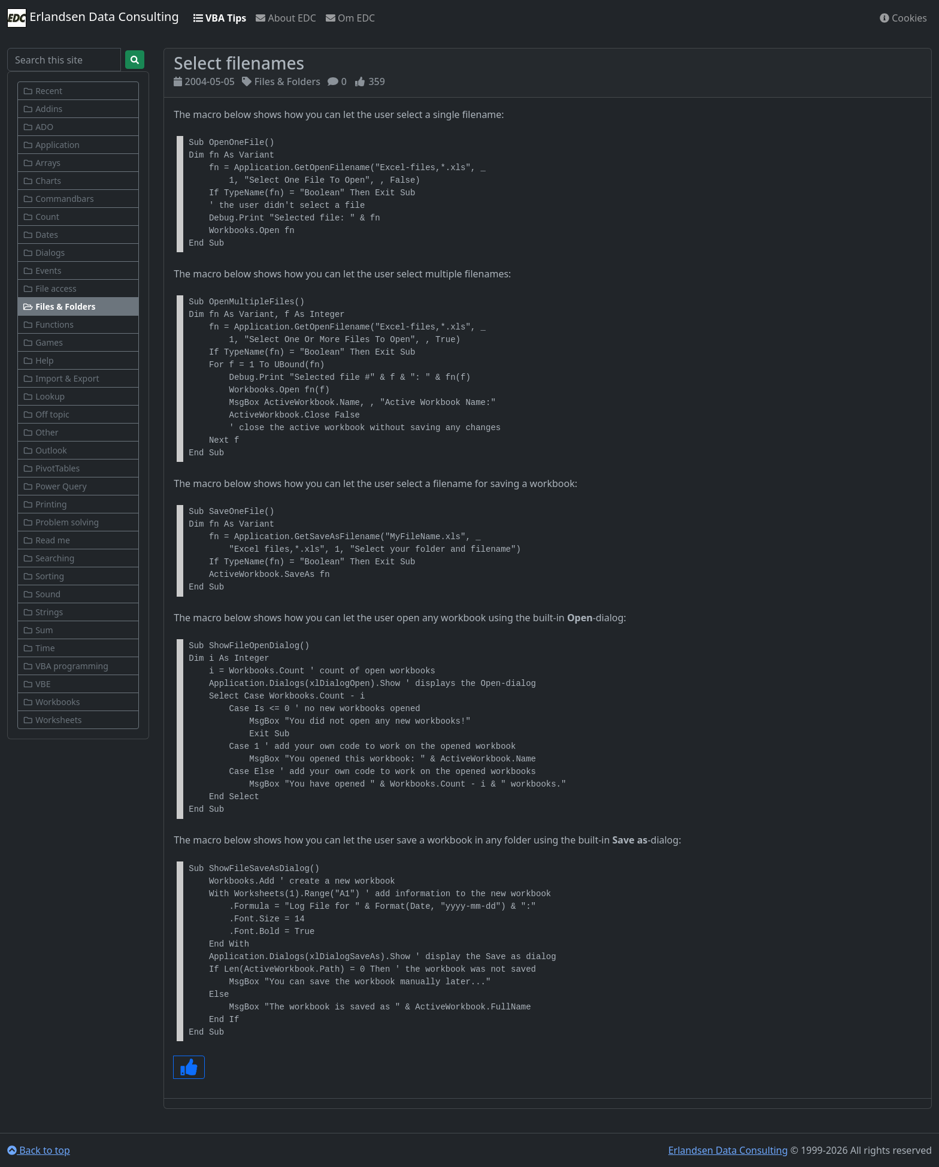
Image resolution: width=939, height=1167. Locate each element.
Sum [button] (38, 630)
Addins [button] (42, 108)
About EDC (286, 18)
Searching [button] (48, 558)
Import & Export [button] (61, 378)
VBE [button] (36, 684)
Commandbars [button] (58, 198)
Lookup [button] (44, 396)
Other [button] (40, 432)
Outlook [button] (45, 450)
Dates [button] (40, 234)
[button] (78, 306)
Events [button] (42, 270)
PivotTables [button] (51, 468)
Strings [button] (43, 612)
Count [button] (41, 216)
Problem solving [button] (61, 522)
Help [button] (38, 360)
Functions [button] (48, 324)
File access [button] (50, 288)
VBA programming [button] (65, 666)
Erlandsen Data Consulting (93, 18)
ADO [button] (38, 126)
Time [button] (39, 648)
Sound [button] (41, 594)
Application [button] (51, 144)
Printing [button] (45, 504)
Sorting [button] (43, 576)
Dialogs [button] (44, 252)
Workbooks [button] (51, 702)
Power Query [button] (55, 486)
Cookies (903, 18)
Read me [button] (46, 540)
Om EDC (350, 18)
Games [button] (43, 342)
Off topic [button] (46, 414)
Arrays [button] (41, 162)
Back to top (38, 1150)
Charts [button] (42, 180)
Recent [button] (42, 90)
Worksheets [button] (52, 719)
